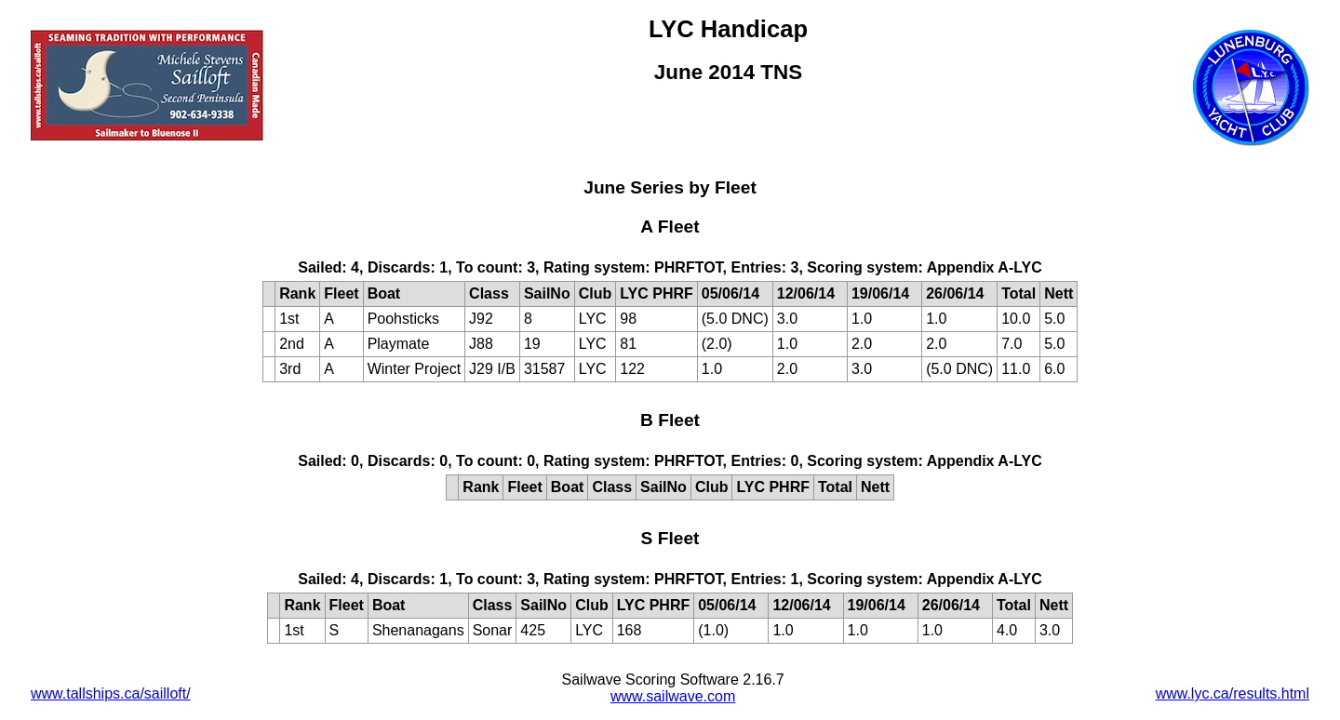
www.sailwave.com (672, 696)
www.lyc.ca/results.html (1232, 693)
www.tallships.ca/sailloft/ (111, 693)
